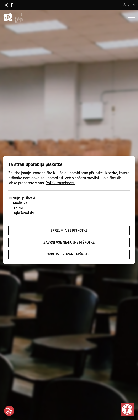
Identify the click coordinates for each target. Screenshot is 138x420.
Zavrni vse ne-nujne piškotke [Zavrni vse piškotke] (69, 242)
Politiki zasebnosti (60, 183)
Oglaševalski (23, 213)
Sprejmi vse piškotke (69, 230)
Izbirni (17, 208)
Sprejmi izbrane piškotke (69, 254)
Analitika (19, 203)
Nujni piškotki (23, 198)
